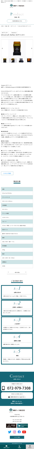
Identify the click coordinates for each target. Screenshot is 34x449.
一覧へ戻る (17, 272)
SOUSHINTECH (16, 443)
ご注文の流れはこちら (17, 21)
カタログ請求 (7, 173)
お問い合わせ (6, 446)
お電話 (19, 446)
